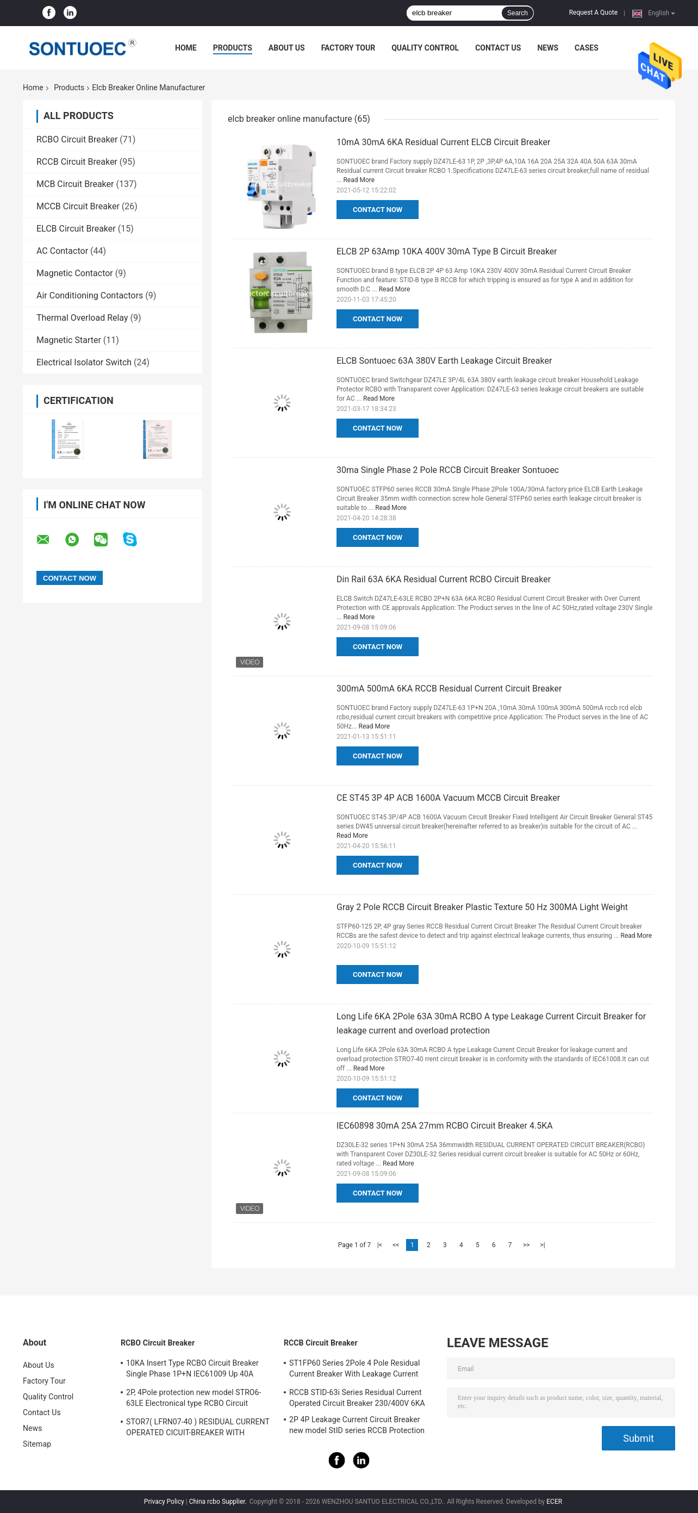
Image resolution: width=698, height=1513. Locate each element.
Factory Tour (348, 47)
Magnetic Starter (68, 340)
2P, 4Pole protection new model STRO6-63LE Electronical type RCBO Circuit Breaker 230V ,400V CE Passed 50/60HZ (195, 1399)
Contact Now (377, 210)
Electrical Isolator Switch (84, 362)
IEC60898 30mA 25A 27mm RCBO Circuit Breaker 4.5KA (444, 1125)
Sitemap (37, 1444)
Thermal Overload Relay (82, 318)
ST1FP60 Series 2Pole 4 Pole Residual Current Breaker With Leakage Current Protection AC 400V (354, 1370)
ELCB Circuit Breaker (76, 228)
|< (379, 1245)
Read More (359, 180)
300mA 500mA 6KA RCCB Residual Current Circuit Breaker (449, 688)
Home (186, 47)
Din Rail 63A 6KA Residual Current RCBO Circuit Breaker (443, 579)
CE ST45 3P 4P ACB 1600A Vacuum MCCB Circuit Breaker (448, 798)
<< (395, 1245)
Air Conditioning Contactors (89, 295)
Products (232, 47)
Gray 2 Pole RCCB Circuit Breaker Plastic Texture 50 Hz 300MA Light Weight (482, 907)
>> (526, 1245)
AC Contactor (62, 251)
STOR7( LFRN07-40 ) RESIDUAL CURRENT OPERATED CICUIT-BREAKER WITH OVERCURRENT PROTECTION (198, 1428)
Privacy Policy (164, 1501)
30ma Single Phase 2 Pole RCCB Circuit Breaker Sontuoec (447, 470)
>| (542, 1245)
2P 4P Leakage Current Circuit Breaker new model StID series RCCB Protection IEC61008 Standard (357, 1426)
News (547, 47)
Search (517, 13)
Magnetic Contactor (74, 273)
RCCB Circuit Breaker (76, 162)
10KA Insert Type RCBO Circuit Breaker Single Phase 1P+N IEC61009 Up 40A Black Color (192, 1370)
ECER (554, 1501)
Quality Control (425, 47)
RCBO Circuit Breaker (76, 139)
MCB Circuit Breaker (75, 184)
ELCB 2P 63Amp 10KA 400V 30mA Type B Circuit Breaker (446, 251)
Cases (587, 47)
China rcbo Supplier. (218, 1501)
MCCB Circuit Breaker (78, 206)
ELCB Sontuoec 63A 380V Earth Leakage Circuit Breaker (444, 361)
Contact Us (498, 47)
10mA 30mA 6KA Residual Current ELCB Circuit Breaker (443, 142)
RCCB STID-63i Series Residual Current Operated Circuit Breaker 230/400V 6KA (357, 1398)
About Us (287, 47)
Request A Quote (593, 12)
